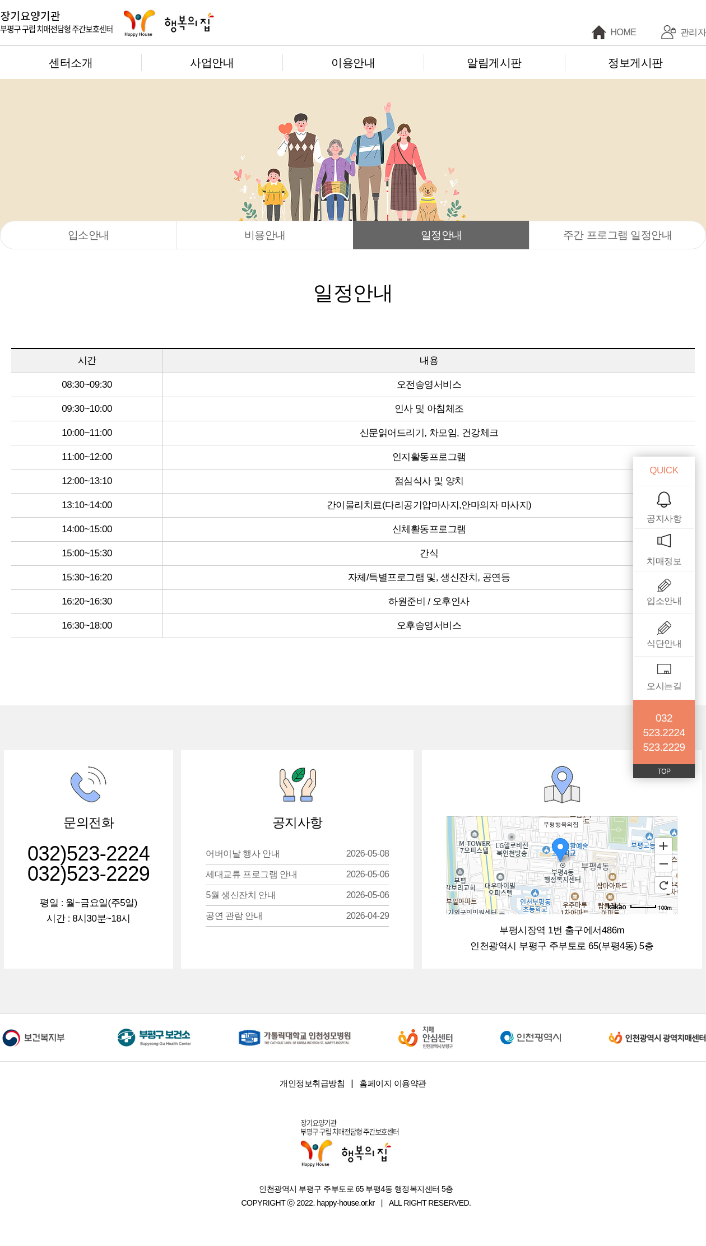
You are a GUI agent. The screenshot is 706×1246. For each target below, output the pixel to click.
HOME (624, 32)
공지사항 (664, 518)
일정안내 (441, 235)
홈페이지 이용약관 (392, 1083)
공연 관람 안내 (297, 915)
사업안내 (212, 63)
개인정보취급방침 (312, 1083)
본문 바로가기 (0, 0)
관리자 (693, 32)
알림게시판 (494, 63)
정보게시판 (635, 63)
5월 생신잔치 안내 (297, 895)
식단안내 (664, 643)
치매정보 (664, 561)
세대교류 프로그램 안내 (297, 874)
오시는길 (664, 686)
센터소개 (70, 63)
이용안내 (353, 63)
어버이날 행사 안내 (297, 853)
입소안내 (88, 235)
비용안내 (265, 235)
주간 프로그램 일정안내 (617, 235)
